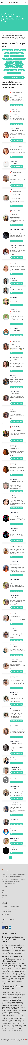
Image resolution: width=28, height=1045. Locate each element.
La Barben (20, 56)
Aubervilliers (22, 965)
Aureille (20, 53)
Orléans (22, 975)
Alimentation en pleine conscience (17, 991)
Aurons (13, 56)
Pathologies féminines (13, 1012)
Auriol (6, 56)
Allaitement (20, 996)
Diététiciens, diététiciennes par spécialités (13, 987)
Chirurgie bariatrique (7, 999)
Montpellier (5, 973)
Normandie (22, 950)
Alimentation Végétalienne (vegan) (16, 994)
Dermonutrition (13, 1001)
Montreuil (11, 973)
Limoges (8, 972)
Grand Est (12, 947)
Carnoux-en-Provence (14, 73)
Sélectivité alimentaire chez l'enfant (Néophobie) (12, 1019)
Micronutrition (16, 1010)
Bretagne (13, 945)
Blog (3, 890)
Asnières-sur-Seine (13, 965)
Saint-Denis (14, 978)
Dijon (7, 970)
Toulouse (22, 980)
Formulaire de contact (7, 923)
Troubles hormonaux (17, 1030)
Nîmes (17, 975)
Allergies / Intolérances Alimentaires (11, 997)
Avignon (5, 967)
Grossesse (13, 1004)
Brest (9, 968)
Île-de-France (20, 949)
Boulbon (19, 67)
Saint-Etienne (22, 978)
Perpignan (8, 976)
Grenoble (12, 970)
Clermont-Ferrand (20, 968)
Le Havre (18, 970)
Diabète (19, 1001)
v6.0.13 (20, 1040)
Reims (18, 976)
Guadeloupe (19, 947)
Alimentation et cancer (8, 992)
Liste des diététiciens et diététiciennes (12, 35)
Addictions (4, 991)
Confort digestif (17, 999)
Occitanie (15, 952)
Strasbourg (12, 980)
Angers (19, 963)
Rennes (23, 976)
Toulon (17, 980)
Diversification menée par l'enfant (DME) (12, 1002)
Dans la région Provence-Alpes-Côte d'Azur (13, 37)
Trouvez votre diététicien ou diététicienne (12, 34)
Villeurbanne (15, 981)
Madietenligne (15, 1039)
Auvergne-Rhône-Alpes (8, 944)
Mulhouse (17, 973)
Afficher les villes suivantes (14, 77)
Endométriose (5, 1004)
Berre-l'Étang (9, 64)
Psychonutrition (18, 1015)
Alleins (23, 50)
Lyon (12, 972)
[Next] (18, 857)
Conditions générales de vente (10, 909)
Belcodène (18, 62)
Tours (9, 981)
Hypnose (4, 1005)
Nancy (22, 973)
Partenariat (5, 893)
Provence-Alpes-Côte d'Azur (13, 954)
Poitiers (14, 976)
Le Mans (23, 970)
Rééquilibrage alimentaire (8, 1017)
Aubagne (13, 53)
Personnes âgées (13, 1014)
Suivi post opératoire (14, 1022)
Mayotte (15, 950)
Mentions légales (6, 912)
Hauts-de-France (11, 949)
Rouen (8, 978)
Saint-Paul (5, 980)
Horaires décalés (21, 1004)
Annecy (23, 963)
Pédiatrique (5, 1014)
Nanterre (4, 975)
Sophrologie (5, 1022)
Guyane (4, 949)
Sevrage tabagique (18, 1020)
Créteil (3, 970)
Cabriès (14, 70)
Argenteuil (4, 965)
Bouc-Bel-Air (18, 64)
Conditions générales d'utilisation (10, 906)
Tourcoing (4, 981)
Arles (7, 53)
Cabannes (7, 70)
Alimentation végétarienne (9, 996)
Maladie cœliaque (12, 1005)
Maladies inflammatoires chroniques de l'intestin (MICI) (13, 1008)
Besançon (10, 967)
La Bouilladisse (10, 67)
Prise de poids (9, 1015)
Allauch (17, 50)
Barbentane (7, 59)
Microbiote (9, 1010)
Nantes (9, 975)
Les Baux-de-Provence (18, 59)
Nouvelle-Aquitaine (7, 952)
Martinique (9, 950)
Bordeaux (16, 967)
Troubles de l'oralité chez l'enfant (15, 1023)
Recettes (4, 895)
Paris (3, 976)
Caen (13, 968)
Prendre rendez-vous (16, 105)
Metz (21, 972)
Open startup (5, 898)
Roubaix (4, 978)
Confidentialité (5, 914)
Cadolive (21, 70)
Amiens (14, 963)
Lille (4, 972)
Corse (6, 947)
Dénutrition (5, 1001)
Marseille (17, 972)
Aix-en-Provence (7, 50)
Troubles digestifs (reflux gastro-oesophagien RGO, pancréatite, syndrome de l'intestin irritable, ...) (14, 1026)
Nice (13, 975)
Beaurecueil (10, 62)
